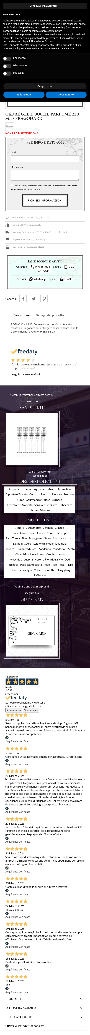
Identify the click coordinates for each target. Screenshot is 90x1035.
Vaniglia (27, 570)
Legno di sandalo (43, 543)
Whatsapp (37, 279)
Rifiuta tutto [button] (24, 94)
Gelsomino (50, 538)
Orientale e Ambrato (20, 505)
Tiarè (69, 564)
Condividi (23, 298)
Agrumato (40, 489)
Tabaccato (65, 505)
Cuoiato (34, 494)
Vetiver (38, 570)
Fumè (20, 499)
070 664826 (40, 267)
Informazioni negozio (24, 1026)
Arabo (52, 489)
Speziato (52, 505)
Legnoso (57, 499)
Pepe (46, 564)
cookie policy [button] (54, 30)
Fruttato (69, 494)
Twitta (33, 298)
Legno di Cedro (22, 543)
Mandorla (59, 548)
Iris (72, 538)
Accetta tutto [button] (66, 94)
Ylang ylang (63, 570)
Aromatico (64, 489)
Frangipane (35, 538)
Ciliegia (59, 527)
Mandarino (44, 548)
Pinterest (44, 298)
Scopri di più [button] (45, 86)
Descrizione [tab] (22, 315)
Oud (67, 559)
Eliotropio (62, 533)
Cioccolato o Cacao (23, 533)
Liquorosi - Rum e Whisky (20, 548)
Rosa (61, 564)
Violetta (50, 570)
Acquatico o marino (20, 489)
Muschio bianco (55, 554)
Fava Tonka (13, 538)
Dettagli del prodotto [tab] (50, 315)
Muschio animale (33, 554)
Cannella (48, 527)
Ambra (20, 527)
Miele (18, 554)
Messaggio (17, 166)
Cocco (41, 533)
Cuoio (50, 533)
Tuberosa (15, 570)
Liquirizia (60, 543)
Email (13, 152)
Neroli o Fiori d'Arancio (48, 559)
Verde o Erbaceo (40, 510)
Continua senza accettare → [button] (45, 5)
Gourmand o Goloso (38, 499)
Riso (54, 564)
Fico (24, 538)
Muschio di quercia (21, 559)
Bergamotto (33, 527)
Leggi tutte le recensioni (25, 374)
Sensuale (39, 505)
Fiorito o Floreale (51, 494)
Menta (70, 548)
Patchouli (12, 564)
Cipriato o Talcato (17, 494)
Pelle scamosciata (31, 564)
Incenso (63, 538)
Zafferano (40, 575)
